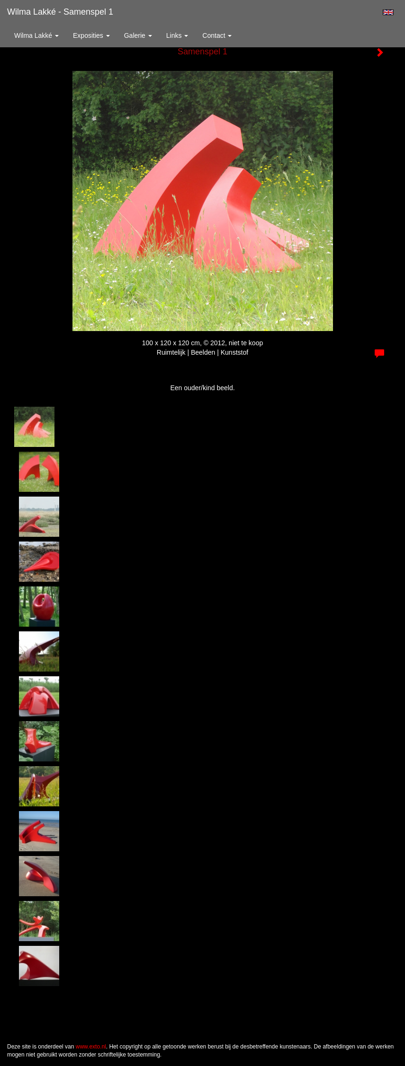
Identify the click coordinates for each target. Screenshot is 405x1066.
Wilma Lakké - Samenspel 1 (60, 12)
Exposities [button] (91, 35)
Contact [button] (217, 35)
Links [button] (177, 35)
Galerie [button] (138, 35)
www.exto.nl (91, 1046)
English (388, 12)
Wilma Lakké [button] (36, 35)
